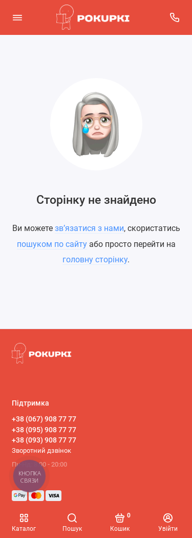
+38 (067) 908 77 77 (44, 419)
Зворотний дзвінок (41, 450)
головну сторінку (94, 259)
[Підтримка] (175, 17)
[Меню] (17, 17)
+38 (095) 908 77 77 (44, 430)
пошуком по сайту (52, 244)
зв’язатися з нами (89, 228)
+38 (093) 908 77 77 (44, 440)
